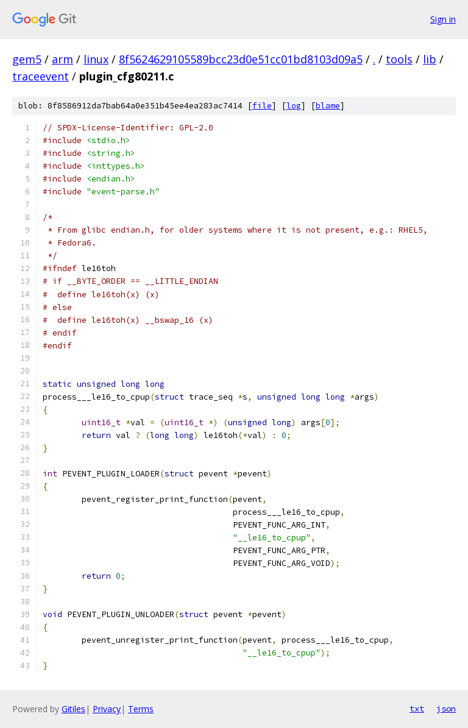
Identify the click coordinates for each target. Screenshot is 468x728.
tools (399, 59)
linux (95, 59)
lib (429, 59)
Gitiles (73, 709)
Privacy (107, 709)
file (262, 106)
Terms (141, 709)
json (446, 708)
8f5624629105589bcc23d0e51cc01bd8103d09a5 (241, 59)
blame (328, 106)
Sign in (443, 19)
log (293, 106)
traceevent (40, 76)
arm (62, 59)
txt (417, 708)
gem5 (26, 59)
